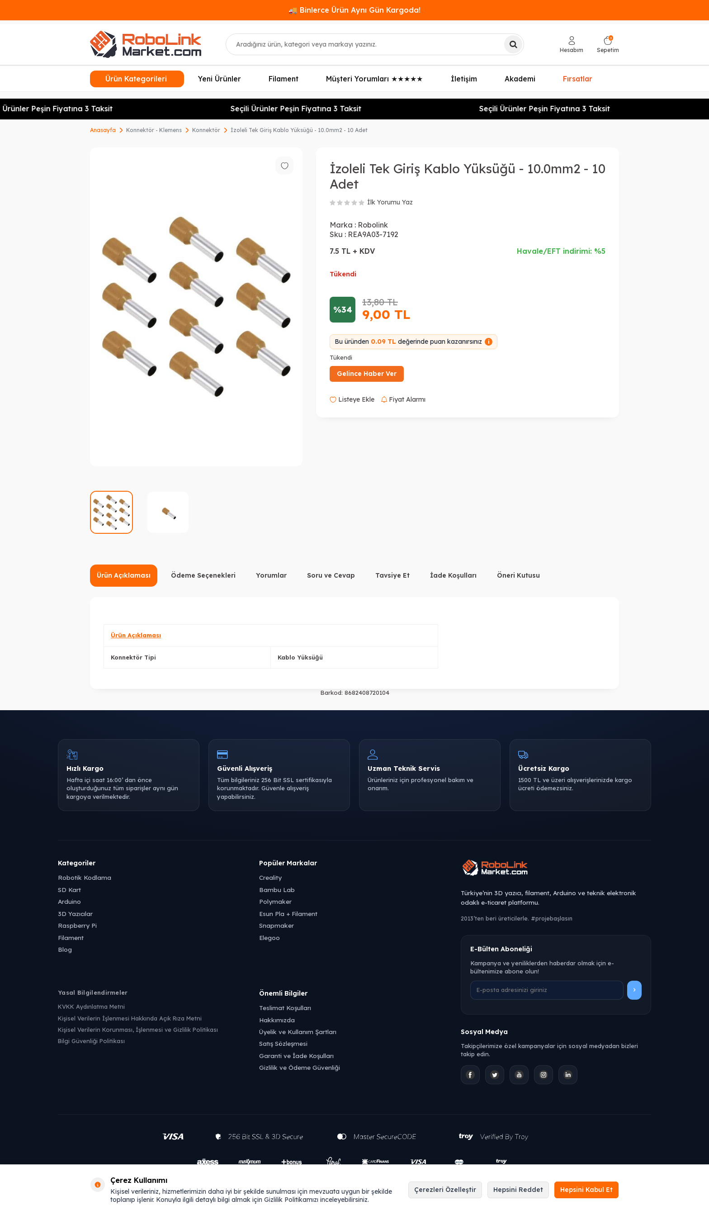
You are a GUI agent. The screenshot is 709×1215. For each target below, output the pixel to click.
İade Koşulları (453, 575)
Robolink (373, 224)
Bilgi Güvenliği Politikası (91, 1040)
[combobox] (375, 44)
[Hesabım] (571, 44)
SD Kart (69, 889)
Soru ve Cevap (331, 575)
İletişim (464, 78)
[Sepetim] (608, 44)
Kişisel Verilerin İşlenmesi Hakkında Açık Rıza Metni (130, 1018)
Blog (65, 949)
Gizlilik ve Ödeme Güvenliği (299, 1067)
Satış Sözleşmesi (283, 1043)
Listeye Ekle (352, 399)
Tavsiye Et (392, 575)
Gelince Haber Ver (367, 374)
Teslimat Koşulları (285, 1007)
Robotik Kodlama (84, 877)
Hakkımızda (277, 1020)
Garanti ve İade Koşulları (296, 1055)
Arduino (69, 901)
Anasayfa (103, 130)
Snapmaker (276, 925)
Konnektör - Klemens (154, 130)
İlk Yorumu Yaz (390, 202)
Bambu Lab (277, 889)
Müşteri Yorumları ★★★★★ (374, 78)
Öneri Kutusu (518, 575)
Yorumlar (271, 575)
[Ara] (513, 44)
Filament (283, 78)
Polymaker (275, 901)
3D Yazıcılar (75, 913)
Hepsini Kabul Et (586, 1190)
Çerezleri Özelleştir (445, 1190)
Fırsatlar (577, 78)
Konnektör (206, 130)
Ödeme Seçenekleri (203, 575)
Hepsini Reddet (518, 1190)
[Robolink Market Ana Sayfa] (556, 869)
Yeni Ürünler (219, 78)
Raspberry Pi (77, 925)
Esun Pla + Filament (288, 913)
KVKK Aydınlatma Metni (91, 1006)
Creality (270, 877)
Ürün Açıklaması (124, 575)
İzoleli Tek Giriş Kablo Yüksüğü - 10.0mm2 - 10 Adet (299, 130)
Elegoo (269, 937)
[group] (196, 306)
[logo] (145, 44)
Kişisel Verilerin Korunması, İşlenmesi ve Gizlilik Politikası (138, 1029)
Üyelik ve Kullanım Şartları (297, 1031)
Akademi (520, 78)
